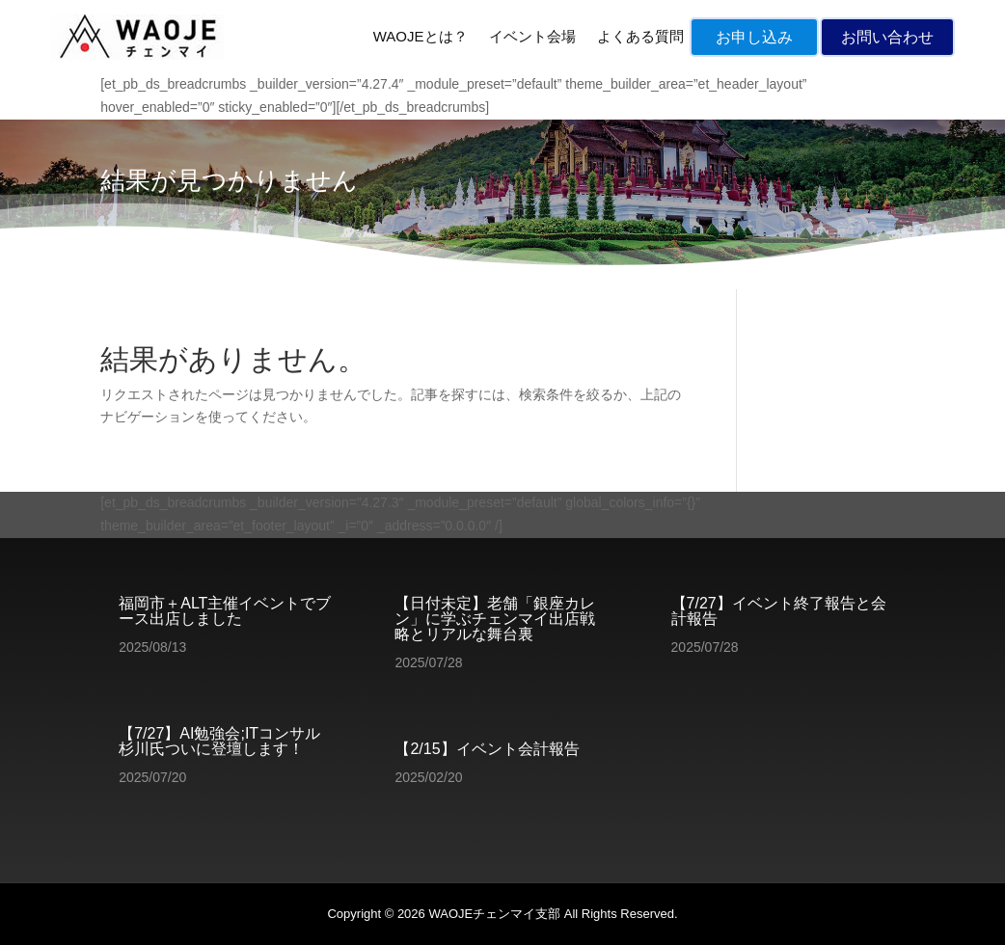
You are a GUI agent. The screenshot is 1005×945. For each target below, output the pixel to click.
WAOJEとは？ (420, 36)
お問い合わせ (887, 37)
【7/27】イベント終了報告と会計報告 (778, 611)
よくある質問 (640, 36)
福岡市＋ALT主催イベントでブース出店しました (225, 611)
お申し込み (754, 37)
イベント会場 (532, 36)
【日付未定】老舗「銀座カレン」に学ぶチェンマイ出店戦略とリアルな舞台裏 (494, 618)
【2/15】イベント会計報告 (486, 749)
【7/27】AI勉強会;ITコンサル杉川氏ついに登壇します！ (219, 741)
